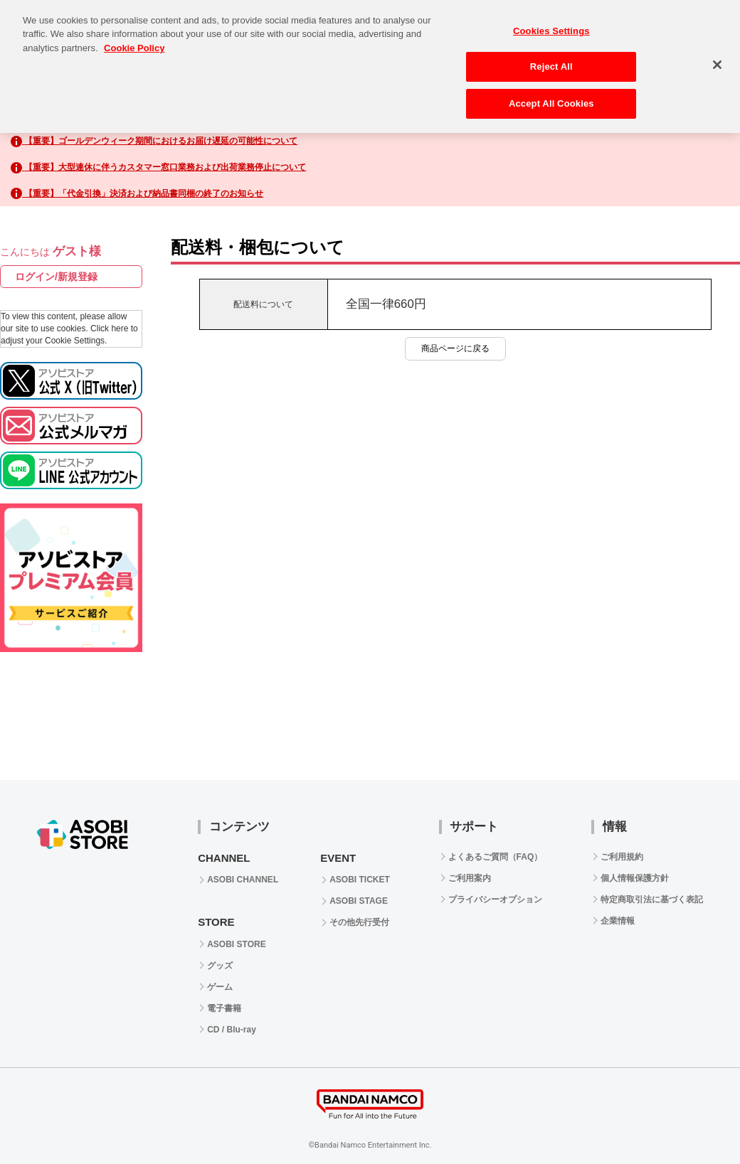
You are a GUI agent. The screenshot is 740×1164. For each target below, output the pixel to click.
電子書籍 (224, 1008)
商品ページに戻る (455, 348)
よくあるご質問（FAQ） (495, 857)
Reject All (551, 54)
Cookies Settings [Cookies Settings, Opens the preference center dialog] (551, 19)
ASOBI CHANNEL (242, 880)
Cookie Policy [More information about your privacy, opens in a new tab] (134, 36)
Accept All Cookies (551, 91)
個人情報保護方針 (635, 878)
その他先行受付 (359, 922)
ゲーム (220, 987)
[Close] (717, 52)
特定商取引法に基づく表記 (652, 899)
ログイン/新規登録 (56, 276)
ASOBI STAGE (358, 901)
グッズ (220, 966)
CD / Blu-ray (231, 1030)
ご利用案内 (469, 878)
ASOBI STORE (236, 944)
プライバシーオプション (495, 899)
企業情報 (618, 921)
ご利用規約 (622, 857)
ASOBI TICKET (359, 880)
